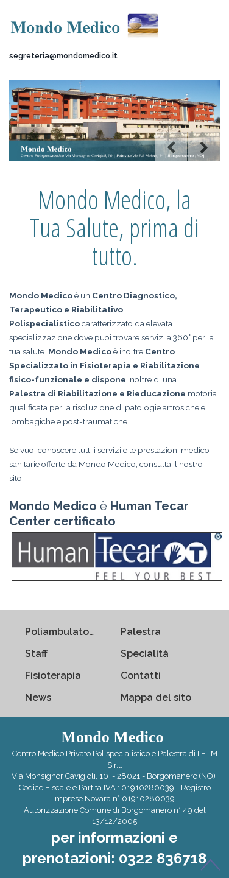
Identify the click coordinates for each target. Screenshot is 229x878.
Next (204, 147)
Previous (171, 147)
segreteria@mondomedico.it (63, 55)
